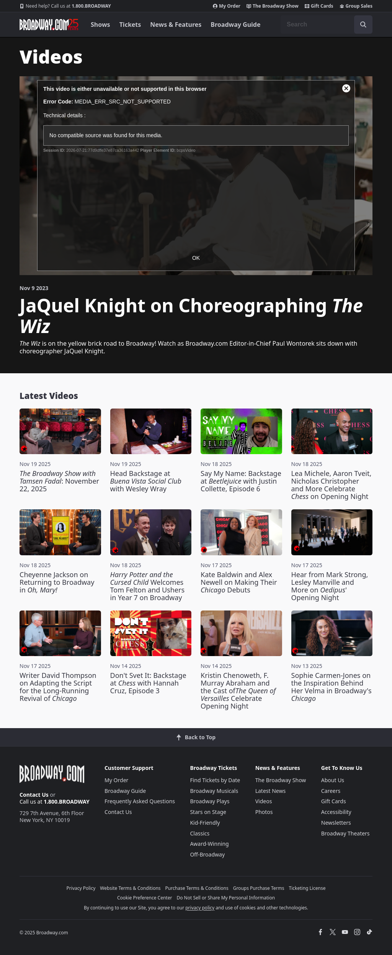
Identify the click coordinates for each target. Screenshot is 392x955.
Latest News (270, 790)
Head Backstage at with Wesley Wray (145, 481)
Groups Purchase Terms (258, 888)
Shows (100, 24)
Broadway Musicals (214, 790)
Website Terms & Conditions (130, 888)
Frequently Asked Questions (140, 801)
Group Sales (356, 6)
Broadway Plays (209, 801)
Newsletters (336, 822)
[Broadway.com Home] (49, 24)
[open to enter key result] (363, 24)
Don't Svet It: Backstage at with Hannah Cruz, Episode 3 (148, 683)
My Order (226, 6)
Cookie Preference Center (144, 897)
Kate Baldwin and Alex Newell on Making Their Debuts (239, 582)
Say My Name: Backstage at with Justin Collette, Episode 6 (241, 481)
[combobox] (326, 24)
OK (196, 258)
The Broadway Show (273, 6)
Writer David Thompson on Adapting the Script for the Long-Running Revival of (58, 687)
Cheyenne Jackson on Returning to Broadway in (57, 582)
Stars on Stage (208, 812)
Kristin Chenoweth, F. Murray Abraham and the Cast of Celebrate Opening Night (238, 691)
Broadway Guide (235, 24)
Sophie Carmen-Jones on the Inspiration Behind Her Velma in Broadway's (331, 687)
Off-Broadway (207, 854)
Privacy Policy (81, 888)
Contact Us (34, 794)
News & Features (175, 24)
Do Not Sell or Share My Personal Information (225, 897)
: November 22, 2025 (59, 481)
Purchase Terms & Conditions (197, 888)
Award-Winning (209, 843)
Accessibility (336, 812)
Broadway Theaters (345, 833)
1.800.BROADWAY (65, 6)
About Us (332, 780)
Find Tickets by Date (215, 780)
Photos (264, 812)
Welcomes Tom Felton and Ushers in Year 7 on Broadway (147, 586)
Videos (263, 801)
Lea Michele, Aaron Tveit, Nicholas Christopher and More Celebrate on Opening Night (331, 485)
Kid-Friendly (205, 822)
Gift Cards (319, 6)
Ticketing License (307, 888)
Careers (330, 790)
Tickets (130, 24)
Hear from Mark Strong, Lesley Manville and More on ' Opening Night (329, 586)
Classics (199, 833)
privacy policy (199, 907)
